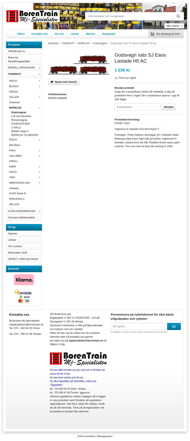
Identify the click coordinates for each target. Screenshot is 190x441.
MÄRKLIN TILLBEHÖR (24, 134)
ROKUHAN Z (17, 198)
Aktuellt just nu (16, 51)
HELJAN (14, 204)
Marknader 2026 (17, 252)
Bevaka (168, 106)
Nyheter (90, 33)
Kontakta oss (39, 33)
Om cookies (15, 246)
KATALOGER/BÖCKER (25, 211)
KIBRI (25, 166)
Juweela (14, 188)
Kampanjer (109, 33)
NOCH (25, 80)
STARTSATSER (20, 123)
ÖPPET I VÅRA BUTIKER (23, 259)
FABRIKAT (25, 73)
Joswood (14, 102)
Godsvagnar (18, 112)
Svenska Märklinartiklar (21, 217)
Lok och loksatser (21, 116)
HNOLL (13, 161)
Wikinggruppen (105, 436)
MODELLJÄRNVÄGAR (25, 67)
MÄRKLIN (25, 107)
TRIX (25, 177)
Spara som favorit (64, 81)
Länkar (75, 33)
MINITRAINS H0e (25, 182)
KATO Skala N (17, 193)
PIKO (25, 150)
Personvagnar (19, 119)
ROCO (25, 139)
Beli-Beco (14, 145)
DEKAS (13, 91)
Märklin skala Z (20, 131)
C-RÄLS (16, 127)
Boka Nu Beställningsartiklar (19, 59)
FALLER (25, 97)
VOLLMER (25, 155)
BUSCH (25, 86)
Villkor (21, 33)
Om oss (59, 33)
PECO (25, 171)
